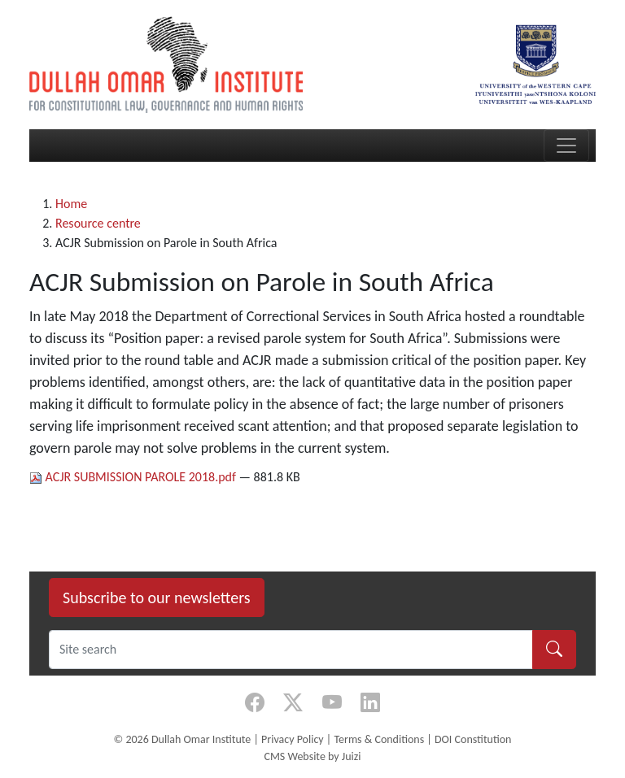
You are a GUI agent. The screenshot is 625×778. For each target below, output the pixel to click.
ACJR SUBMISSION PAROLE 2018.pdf (134, 477)
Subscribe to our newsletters (157, 597)
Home (71, 203)
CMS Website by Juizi (312, 756)
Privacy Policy (292, 739)
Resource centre (98, 223)
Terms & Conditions (379, 739)
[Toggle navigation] (566, 145)
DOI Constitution (473, 739)
